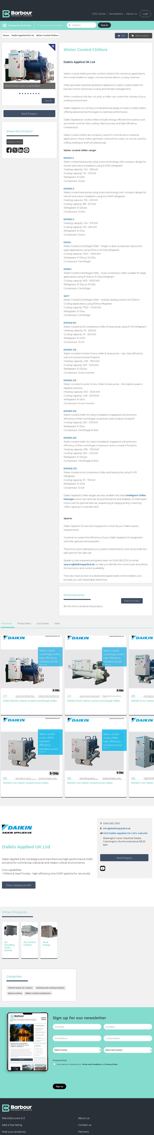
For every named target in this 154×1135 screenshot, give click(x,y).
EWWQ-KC (70, 322)
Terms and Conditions (92, 1008)
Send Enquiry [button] (29, 113)
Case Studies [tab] (42, 623)
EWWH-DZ (70, 437)
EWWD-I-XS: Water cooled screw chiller (45, 718)
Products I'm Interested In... (50, 25)
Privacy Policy (60, 1004)
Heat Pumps (72, 887)
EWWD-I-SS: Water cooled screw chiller (14, 718)
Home (6, 35)
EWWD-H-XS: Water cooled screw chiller (138, 669)
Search (104, 25)
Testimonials (9, 1081)
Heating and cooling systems (50, 931)
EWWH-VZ (70, 349)
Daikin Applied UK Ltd (23, 35)
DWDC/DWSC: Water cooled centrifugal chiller (13, 670)
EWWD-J (69, 219)
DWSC (67, 242)
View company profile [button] (18, 818)
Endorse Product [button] (132, 600)
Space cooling (15, 936)
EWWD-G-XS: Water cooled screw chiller (107, 669)
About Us (131, 13)
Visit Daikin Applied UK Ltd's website (125, 767)
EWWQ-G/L (70, 468)
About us (83, 1061)
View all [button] (48, 100)
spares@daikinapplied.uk (79, 564)
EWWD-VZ (70, 380)
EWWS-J (69, 158)
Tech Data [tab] (6, 623)
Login (145, 13)
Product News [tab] (24, 623)
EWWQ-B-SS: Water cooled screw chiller (107, 718)
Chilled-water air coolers (20, 931)
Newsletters (116, 13)
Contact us (84, 1068)
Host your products (14, 1075)
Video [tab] (57, 623)
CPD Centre (99, 13)
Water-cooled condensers (38, 936)
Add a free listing (12, 1068)
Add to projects (140, 35)
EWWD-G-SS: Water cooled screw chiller (76, 669)
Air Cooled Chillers (45, 887)
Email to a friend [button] (15, 141)
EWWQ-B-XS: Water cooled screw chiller (138, 718)
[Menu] (16, 25)
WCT (66, 296)
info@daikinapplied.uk (117, 762)
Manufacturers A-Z (13, 1061)
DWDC (67, 269)
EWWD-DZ (70, 411)
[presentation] (76, 1018)
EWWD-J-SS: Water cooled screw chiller (76, 718)
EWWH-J (69, 188)
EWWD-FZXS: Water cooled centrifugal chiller (45, 670)
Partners (83, 1075)
